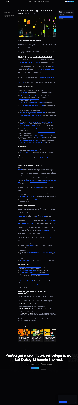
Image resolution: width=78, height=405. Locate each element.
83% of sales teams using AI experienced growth (29, 99)
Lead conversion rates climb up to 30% (27, 272)
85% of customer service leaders (26, 118)
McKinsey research (38, 187)
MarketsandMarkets (33, 150)
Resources (40, 1)
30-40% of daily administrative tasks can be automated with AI (32, 112)
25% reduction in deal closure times (27, 196)
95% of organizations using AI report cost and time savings (32, 105)
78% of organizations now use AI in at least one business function (33, 89)
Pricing (35, 1)
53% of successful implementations (27, 280)
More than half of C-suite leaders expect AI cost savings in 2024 (33, 142)
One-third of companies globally (26, 161)
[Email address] (66, 15)
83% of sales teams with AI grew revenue (28, 270)
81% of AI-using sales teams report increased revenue (30, 267)
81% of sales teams (23, 92)
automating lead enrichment (46, 172)
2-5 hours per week (32, 245)
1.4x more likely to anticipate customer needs (40, 274)
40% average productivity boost (26, 260)
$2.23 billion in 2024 (44, 157)
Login (66, 1)
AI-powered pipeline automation (46, 230)
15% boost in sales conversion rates (31, 180)
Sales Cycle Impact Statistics (9, 12)
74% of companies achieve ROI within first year (29, 125)
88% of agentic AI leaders (25, 152)
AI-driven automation (44, 45)
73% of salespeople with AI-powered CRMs (28, 257)
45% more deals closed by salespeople (38, 182)
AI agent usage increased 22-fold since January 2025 (31, 115)
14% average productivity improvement (39, 253)
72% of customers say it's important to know (29, 140)
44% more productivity (41, 216)
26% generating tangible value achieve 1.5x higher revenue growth (33, 128)
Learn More (43, 368)
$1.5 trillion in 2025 (40, 137)
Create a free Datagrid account (24, 322)
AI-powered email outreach (35, 236)
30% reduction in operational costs (41, 135)
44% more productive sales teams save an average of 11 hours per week (41, 252)
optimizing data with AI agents (41, 229)
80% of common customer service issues (46, 132)
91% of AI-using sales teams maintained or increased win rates (32, 102)
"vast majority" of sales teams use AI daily (29, 95)
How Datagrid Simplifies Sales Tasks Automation (9, 16)
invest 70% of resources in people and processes (36, 284)
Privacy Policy (63, 18)
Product (30, 1)
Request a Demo (46, 1)
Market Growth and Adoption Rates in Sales (9, 10)
